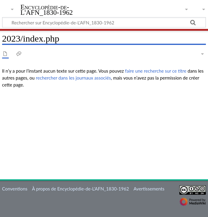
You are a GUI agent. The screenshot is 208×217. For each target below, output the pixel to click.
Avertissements (149, 188)
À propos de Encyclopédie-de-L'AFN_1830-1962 (80, 188)
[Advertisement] (104, 135)
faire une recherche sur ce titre (155, 71)
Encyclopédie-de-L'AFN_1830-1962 (46, 10)
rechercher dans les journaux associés (73, 77)
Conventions (14, 188)
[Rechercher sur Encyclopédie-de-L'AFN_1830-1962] (104, 22)
